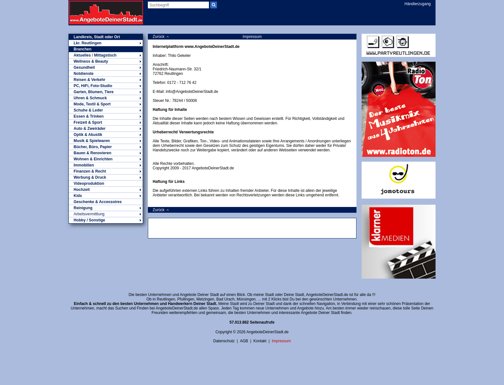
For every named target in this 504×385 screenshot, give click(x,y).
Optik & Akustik (106, 134)
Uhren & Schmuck (106, 98)
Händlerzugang (418, 4)
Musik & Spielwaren (106, 141)
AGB (244, 341)
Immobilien (106, 165)
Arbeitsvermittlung (106, 214)
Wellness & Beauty (106, 61)
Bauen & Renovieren (106, 153)
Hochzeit (106, 189)
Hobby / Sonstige (106, 220)
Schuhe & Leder (106, 110)
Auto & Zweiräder (106, 128)
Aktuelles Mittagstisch (106, 55)
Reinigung (106, 208)
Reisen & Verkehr (106, 79)
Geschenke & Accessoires (98, 202)
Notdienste (106, 73)
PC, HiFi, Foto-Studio (106, 86)
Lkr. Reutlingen (106, 43)
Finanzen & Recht (106, 171)
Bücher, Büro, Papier (106, 147)
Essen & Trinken (106, 116)
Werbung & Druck (106, 177)
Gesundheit (106, 67)
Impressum (281, 341)
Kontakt (259, 341)
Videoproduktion (89, 183)
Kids (106, 195)
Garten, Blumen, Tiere (106, 92)
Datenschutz (224, 341)
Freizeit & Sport (106, 122)
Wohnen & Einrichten (106, 159)
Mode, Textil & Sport (106, 104)
